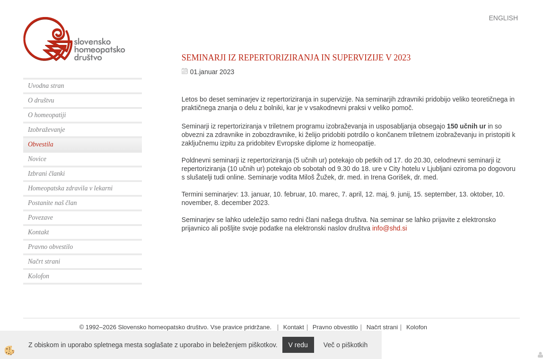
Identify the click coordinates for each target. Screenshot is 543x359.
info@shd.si (389, 228)
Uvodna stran (46, 85)
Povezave (40, 217)
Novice (37, 158)
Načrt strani (44, 261)
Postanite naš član (52, 202)
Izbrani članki (46, 173)
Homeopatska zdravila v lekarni (70, 188)
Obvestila (40, 144)
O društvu (41, 100)
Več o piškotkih (346, 345)
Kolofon (38, 276)
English (503, 18)
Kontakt (38, 232)
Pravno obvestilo (50, 246)
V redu (298, 345)
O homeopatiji (47, 115)
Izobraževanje (46, 129)
